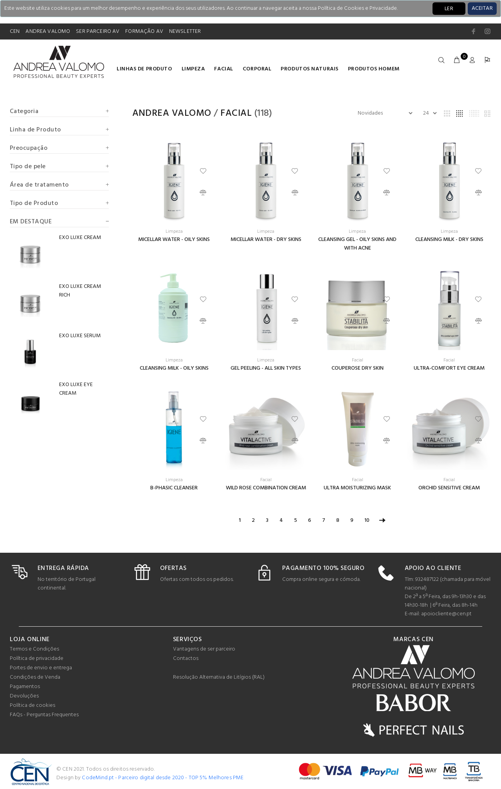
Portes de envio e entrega (41, 667)
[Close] (482, 8)
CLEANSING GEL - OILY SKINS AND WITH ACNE (357, 244)
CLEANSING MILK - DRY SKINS (449, 239)
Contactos (185, 658)
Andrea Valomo (171, 113)
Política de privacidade (36, 658)
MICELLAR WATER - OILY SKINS (174, 239)
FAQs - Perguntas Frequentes (44, 714)
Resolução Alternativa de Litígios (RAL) (219, 677)
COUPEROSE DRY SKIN (358, 368)
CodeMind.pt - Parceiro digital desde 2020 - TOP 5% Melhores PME (162, 777)
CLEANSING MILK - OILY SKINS (174, 368)
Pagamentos (25, 686)
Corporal (257, 69)
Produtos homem (374, 69)
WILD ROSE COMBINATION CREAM (266, 487)
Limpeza (193, 69)
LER (449, 8)
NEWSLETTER (185, 31)
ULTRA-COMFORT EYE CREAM (449, 368)
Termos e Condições (34, 649)
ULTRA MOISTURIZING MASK (357, 487)
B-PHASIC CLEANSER (174, 487)
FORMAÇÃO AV (144, 31)
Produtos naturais (310, 69)
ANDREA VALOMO (47, 31)
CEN (15, 31)
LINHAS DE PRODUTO (144, 69)
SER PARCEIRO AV (97, 31)
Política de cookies (32, 705)
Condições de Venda (35, 677)
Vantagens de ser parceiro (204, 649)
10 (366, 520)
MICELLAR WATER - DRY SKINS (266, 239)
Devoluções (24, 696)
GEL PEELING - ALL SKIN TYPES (266, 368)
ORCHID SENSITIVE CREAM (449, 487)
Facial (223, 69)
